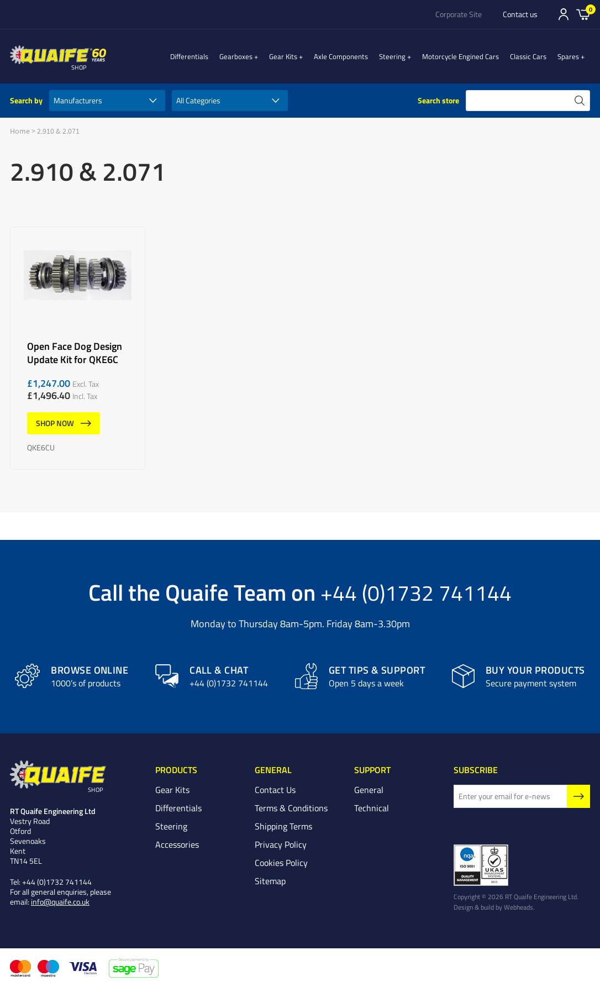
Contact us (520, 14)
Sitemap (270, 881)
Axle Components (352, 56)
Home (20, 131)
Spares (574, 56)
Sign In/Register (564, 14)
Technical (371, 808)
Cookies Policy (281, 863)
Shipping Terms (283, 826)
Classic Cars (533, 56)
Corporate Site (458, 14)
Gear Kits (300, 56)
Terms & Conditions (291, 808)
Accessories (177, 844)
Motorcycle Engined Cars (466, 56)
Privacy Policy (281, 844)
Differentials (211, 56)
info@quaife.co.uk (60, 902)
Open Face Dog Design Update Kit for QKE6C (77, 348)
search (579, 100)
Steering (403, 56)
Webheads (518, 907)
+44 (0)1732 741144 (416, 591)
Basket (583, 14)
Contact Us (275, 790)
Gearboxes (258, 56)
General (368, 790)
